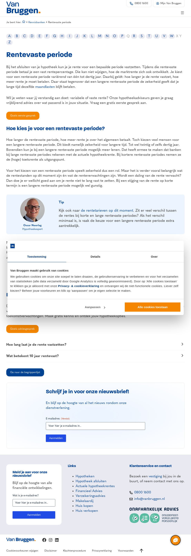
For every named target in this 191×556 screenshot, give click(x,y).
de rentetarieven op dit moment (107, 210)
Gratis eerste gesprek (22, 115)
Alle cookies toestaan (152, 307)
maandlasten (45, 87)
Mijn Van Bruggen (170, 3)
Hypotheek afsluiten (91, 481)
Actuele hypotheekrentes (95, 486)
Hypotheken (85, 476)
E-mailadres (58, 419)
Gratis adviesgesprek (22, 329)
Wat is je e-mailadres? (26, 495)
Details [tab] (95, 256)
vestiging (155, 476)
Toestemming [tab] (36, 256)
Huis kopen (84, 506)
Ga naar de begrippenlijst (25, 372)
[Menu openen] (182, 12)
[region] (175, 540)
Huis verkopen (87, 511)
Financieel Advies (89, 491)
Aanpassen (95, 307)
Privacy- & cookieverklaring (78, 286)
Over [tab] (154, 256)
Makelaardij (84, 501)
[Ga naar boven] (141, 551)
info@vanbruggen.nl (149, 499)
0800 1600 (141, 3)
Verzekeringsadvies (90, 496)
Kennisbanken (36, 22)
